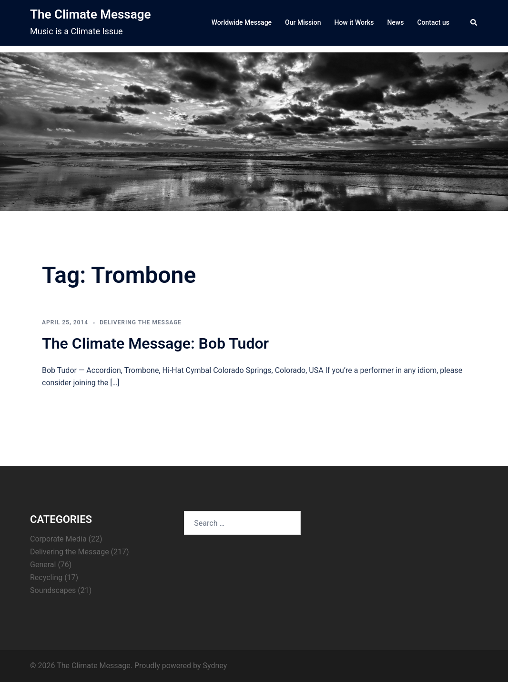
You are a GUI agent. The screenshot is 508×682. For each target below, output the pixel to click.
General (43, 564)
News (395, 22)
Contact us (433, 22)
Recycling (46, 577)
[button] (474, 23)
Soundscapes (53, 590)
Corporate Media (58, 538)
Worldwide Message (242, 22)
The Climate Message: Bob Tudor (155, 343)
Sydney (215, 665)
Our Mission (303, 22)
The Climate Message (90, 14)
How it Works (354, 22)
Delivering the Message (141, 322)
